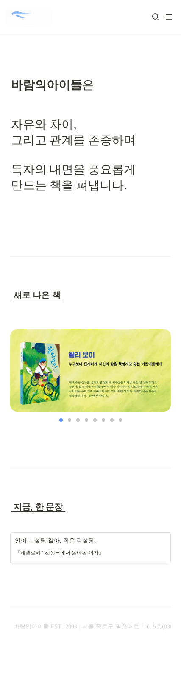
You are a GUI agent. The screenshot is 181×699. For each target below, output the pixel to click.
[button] (156, 17)
